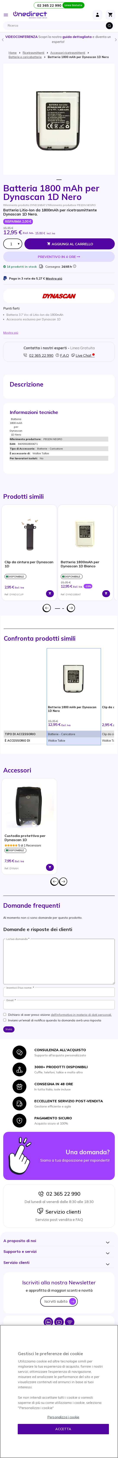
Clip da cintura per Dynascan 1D (29, 564)
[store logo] (30, 15)
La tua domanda (17, 939)
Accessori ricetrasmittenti (67, 52)
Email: (10, 1000)
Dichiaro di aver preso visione (60, 1015)
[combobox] (60, 25)
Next (115, 39)
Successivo (71, 608)
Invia (9, 1029)
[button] (19, 1240)
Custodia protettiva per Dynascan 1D (25, 838)
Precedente (47, 608)
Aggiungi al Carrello (72, 244)
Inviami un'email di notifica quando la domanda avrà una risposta (54, 1020)
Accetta (63, 1429)
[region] (59, 1391)
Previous (2, 39)
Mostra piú (54, 278)
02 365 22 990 (59, 1194)
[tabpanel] (29, 553)
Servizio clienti (59, 1211)
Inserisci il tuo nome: (19, 987)
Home (13, 52)
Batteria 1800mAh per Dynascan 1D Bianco (80, 564)
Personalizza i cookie (63, 1417)
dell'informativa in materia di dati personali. (81, 1015)
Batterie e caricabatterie (25, 57)
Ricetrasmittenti (33, 52)
